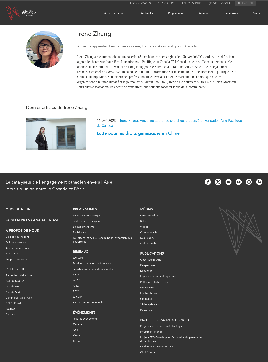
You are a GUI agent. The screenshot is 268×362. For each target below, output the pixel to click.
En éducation (80, 232)
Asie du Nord (13, 286)
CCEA (76, 341)
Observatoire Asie (150, 259)
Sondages (146, 298)
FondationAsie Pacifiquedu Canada (29, 13)
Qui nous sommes (16, 242)
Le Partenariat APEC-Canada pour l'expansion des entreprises (102, 239)
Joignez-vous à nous (17, 248)
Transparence (13, 253)
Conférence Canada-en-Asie (156, 346)
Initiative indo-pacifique (87, 215)
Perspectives (147, 265)
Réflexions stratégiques (154, 282)
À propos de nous (114, 13)
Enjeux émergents (83, 226)
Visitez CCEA (219, 3)
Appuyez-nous (191, 3)
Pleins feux (146, 310)
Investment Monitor (151, 331)
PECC (76, 291)
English (247, 3)
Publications (152, 253)
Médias (257, 13)
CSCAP (77, 297)
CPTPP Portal (13, 303)
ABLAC (77, 274)
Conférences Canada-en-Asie (33, 220)
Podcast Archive (149, 243)
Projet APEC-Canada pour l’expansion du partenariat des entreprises (171, 339)
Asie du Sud (13, 292)
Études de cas (148, 293)
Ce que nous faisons (17, 236)
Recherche (147, 13)
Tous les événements (85, 318)
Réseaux (203, 13)
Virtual (76, 335)
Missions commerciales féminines (92, 263)
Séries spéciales (149, 304)
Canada (77, 324)
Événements (230, 13)
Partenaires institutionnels (88, 302)
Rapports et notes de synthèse (158, 276)
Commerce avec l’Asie (19, 297)
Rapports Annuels (16, 259)
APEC (76, 285)
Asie (75, 329)
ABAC (76, 280)
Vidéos (144, 226)
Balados (144, 221)
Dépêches (146, 270)
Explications (147, 287)
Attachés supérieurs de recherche (93, 269)
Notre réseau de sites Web (164, 320)
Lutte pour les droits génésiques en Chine (138, 133)
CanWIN (78, 257)
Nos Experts (147, 238)
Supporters (166, 3)
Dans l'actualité (149, 215)
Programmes (175, 13)
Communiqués (148, 232)
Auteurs (10, 314)
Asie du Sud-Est (15, 281)
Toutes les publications (19, 275)
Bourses (10, 308)
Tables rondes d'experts (87, 221)
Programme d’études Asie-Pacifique (161, 326)
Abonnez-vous (140, 3)
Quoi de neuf (18, 209)
